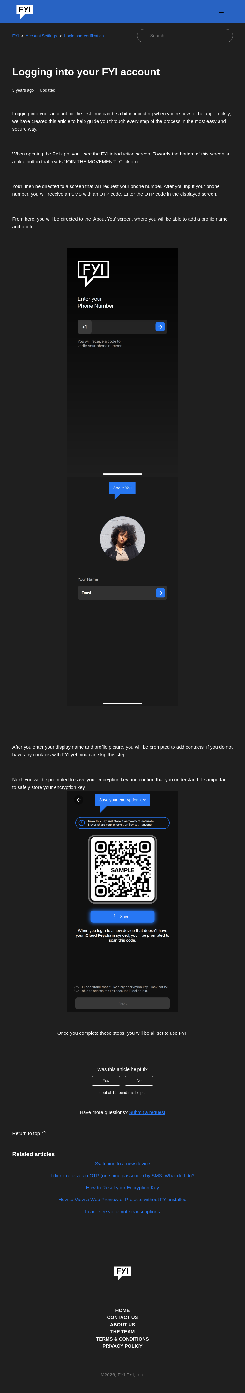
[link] (122, 1271)
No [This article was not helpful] (139, 1081)
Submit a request (147, 1112)
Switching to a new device (122, 1163)
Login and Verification (84, 36)
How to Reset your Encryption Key (122, 1187)
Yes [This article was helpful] (106, 1081)
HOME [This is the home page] (122, 1310)
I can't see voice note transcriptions (122, 1211)
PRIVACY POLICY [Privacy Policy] (122, 1346)
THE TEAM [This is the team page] (122, 1331)
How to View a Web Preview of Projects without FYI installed (122, 1199)
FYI (15, 36)
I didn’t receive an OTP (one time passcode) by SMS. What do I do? (123, 1175)
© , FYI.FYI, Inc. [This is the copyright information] (122, 1375)
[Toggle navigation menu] (221, 11)
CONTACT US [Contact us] (122, 1317)
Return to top (30, 1132)
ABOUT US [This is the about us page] (122, 1324)
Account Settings (41, 36)
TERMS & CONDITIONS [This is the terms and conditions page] (122, 1339)
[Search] (185, 35)
